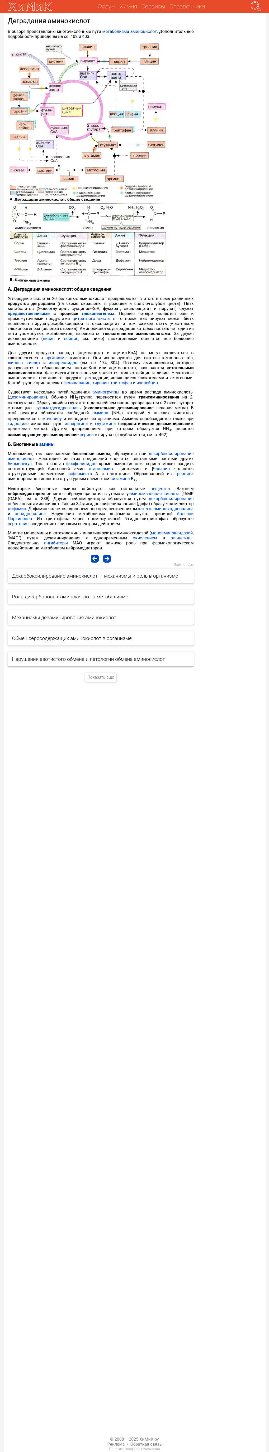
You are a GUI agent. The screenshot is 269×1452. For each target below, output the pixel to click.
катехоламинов (153, 508)
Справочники (187, 6)
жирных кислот (24, 362)
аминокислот (143, 31)
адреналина (182, 508)
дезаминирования (27, 397)
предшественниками (29, 313)
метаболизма (115, 31)
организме (56, 357)
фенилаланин (77, 382)
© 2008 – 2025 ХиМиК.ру (134, 1439)
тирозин (100, 382)
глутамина (105, 423)
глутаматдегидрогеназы (58, 407)
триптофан (121, 382)
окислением (145, 537)
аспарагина (76, 423)
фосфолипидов (81, 463)
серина (87, 434)
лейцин (71, 338)
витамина (120, 478)
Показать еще (100, 677)
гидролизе (18, 423)
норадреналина (30, 513)
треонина (184, 473)
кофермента (80, 473)
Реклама (116, 1444)
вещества (160, 488)
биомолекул (20, 463)
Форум (106, 6)
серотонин (18, 523)
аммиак (100, 412)
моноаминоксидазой (172, 532)
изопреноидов (63, 362)
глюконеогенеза (98, 313)
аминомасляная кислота (155, 493)
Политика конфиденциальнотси (134, 1449)
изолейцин (147, 382)
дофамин (17, 508)
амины (47, 444)
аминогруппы (105, 392)
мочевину (52, 418)
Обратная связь (146, 1444)
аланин (162, 468)
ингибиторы (56, 542)
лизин (49, 338)
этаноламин (101, 468)
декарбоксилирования (171, 498)
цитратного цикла (91, 318)
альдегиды (181, 537)
